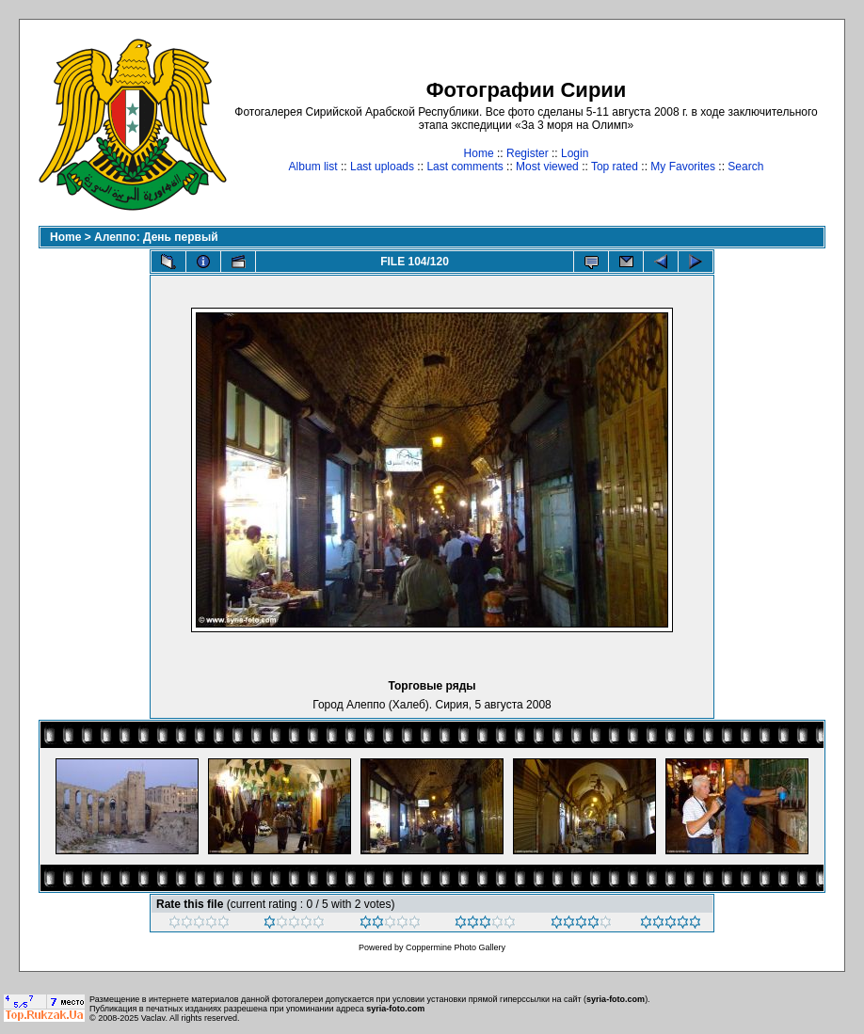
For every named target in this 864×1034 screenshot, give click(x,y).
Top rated (614, 166)
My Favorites (682, 166)
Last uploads (382, 166)
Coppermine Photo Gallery (455, 947)
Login (574, 153)
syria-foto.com (615, 999)
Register (527, 153)
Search (745, 166)
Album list (313, 166)
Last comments (464, 166)
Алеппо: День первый (156, 237)
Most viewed (547, 166)
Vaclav (153, 1018)
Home (479, 153)
